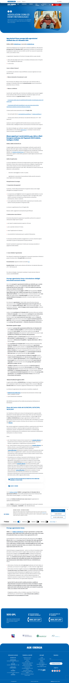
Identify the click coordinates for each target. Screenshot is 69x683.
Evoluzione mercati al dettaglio (27, 665)
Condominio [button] (24, 4)
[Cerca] (49, 4)
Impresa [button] (31, 4)
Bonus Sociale (27, 661)
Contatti (41, 657)
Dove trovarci (37, 5)
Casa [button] (18, 4)
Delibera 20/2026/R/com (18, 152)
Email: (50, 658)
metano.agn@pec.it (36, 114)
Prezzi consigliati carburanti (41, 666)
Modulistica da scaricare (27, 657)
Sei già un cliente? (57, 5)
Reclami (27, 660)
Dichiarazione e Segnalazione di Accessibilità (42, 665)
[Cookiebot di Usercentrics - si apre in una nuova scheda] (6, 681)
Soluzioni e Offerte (11, 1)
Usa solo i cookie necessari (58, 676)
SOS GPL (59, 1)
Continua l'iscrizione (56, 663)
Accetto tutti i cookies (58, 669)
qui (29, 261)
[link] (34, 620)
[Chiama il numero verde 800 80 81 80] (44, 5)
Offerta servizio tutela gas (27, 664)
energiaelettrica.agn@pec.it (24, 114)
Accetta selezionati (58, 673)
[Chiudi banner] (67, 668)
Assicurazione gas (27, 666)
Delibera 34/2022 (13, 492)
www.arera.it (23, 129)
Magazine (24, 1)
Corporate (18, 1)
